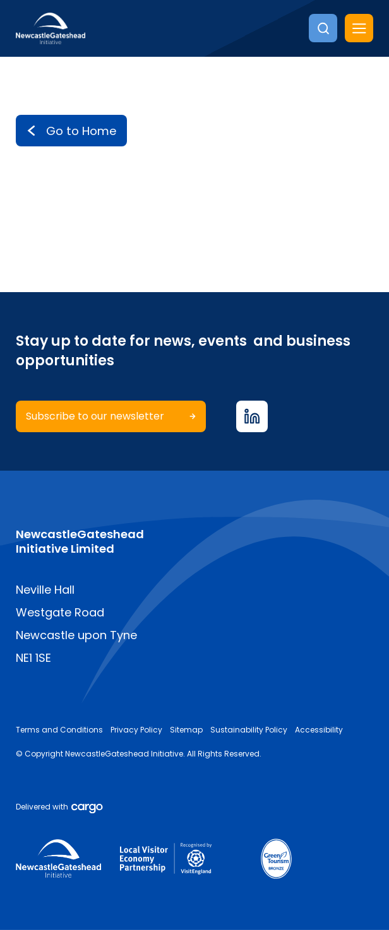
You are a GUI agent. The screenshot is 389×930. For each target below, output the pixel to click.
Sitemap (186, 729)
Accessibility (319, 729)
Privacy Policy (136, 729)
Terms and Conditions (59, 729)
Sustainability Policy (248, 729)
